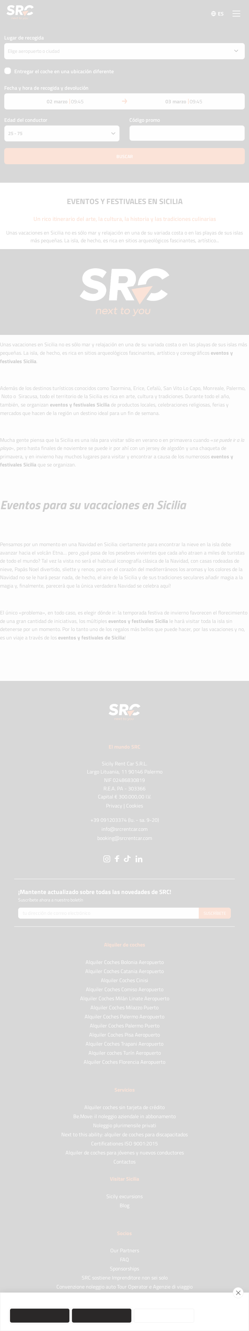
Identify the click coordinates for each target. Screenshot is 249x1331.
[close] (238, 1292)
